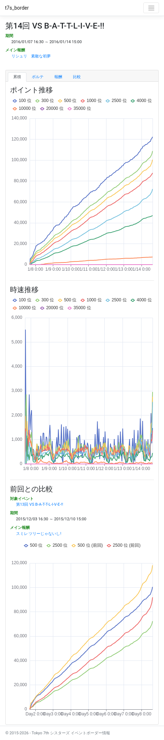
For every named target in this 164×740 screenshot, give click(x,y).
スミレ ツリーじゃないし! (38, 533)
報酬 (58, 77)
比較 (77, 77)
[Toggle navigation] (151, 7)
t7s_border (17, 8)
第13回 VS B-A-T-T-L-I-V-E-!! (39, 504)
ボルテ (38, 77)
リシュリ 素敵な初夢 (31, 56)
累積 (17, 77)
